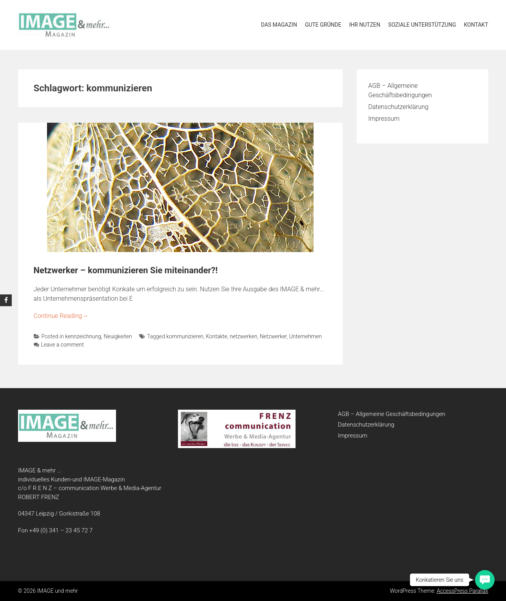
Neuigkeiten (117, 336)
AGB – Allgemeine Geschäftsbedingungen (391, 414)
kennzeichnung (83, 336)
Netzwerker (273, 336)
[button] (485, 580)
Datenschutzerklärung (398, 107)
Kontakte (216, 336)
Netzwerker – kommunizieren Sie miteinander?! (126, 270)
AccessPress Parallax (462, 591)
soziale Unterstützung (422, 25)
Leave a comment (59, 344)
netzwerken (243, 336)
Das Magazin (279, 25)
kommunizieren (184, 336)
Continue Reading (61, 316)
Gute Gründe (323, 25)
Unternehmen (305, 336)
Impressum (384, 118)
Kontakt (476, 25)
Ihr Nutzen (365, 25)
